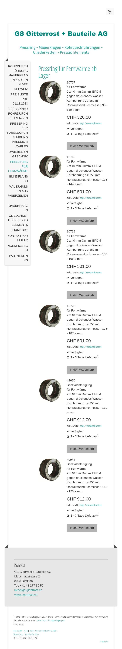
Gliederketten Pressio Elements (18, 220)
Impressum (18, 630)
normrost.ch (18, 248)
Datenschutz (18, 634)
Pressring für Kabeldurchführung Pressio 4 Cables (17, 135)
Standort (20, 230)
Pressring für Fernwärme (18, 166)
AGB (25, 630)
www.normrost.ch (25, 594)
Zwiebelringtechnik (18, 154)
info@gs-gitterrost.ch (28, 590)
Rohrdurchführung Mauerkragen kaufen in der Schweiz (18, 78)
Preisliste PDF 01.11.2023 (19, 99)
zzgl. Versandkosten (90, 123)
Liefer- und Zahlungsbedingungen (50, 620)
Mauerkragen (18, 208)
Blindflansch (18, 179)
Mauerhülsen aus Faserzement (17, 193)
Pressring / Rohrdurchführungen (18, 113)
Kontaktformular (17, 238)
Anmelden (104, 641)
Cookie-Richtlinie (32, 634)
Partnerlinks (18, 258)
